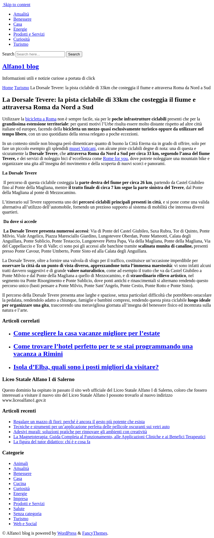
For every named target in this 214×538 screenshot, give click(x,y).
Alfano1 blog (20, 66)
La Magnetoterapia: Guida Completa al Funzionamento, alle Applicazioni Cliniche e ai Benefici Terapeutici (109, 436)
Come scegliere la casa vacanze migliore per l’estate (86, 333)
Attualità (21, 14)
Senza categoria (27, 513)
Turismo (20, 44)
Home (7, 87)
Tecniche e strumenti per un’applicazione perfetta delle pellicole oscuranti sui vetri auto (91, 426)
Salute (19, 508)
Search (8, 54)
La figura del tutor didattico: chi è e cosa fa (51, 441)
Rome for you (115, 158)
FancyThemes (94, 533)
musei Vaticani (82, 148)
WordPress (67, 533)
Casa (17, 24)
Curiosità (21, 39)
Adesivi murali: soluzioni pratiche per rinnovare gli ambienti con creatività (80, 431)
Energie (20, 29)
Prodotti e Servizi (29, 34)
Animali (20, 463)
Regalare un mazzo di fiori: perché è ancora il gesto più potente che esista (79, 421)
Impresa (20, 498)
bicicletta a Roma (41, 119)
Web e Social (25, 523)
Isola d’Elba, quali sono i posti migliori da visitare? (86, 366)
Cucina (19, 483)
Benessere (22, 19)
